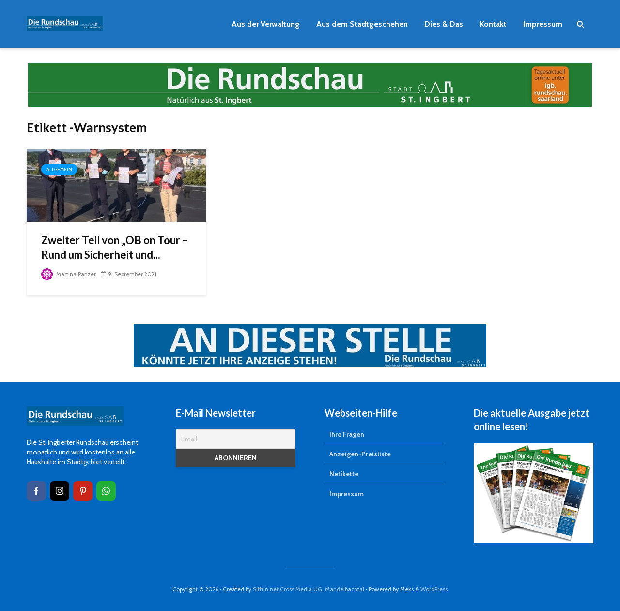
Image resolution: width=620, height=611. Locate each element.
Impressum (542, 24)
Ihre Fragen (346, 434)
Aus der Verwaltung (266, 24)
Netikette (343, 474)
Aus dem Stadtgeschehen (362, 24)
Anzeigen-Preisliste (360, 454)
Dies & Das (443, 24)
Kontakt (493, 24)
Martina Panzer (68, 274)
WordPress (434, 589)
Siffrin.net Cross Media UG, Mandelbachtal (308, 589)
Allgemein (59, 169)
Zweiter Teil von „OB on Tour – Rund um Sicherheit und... (114, 247)
